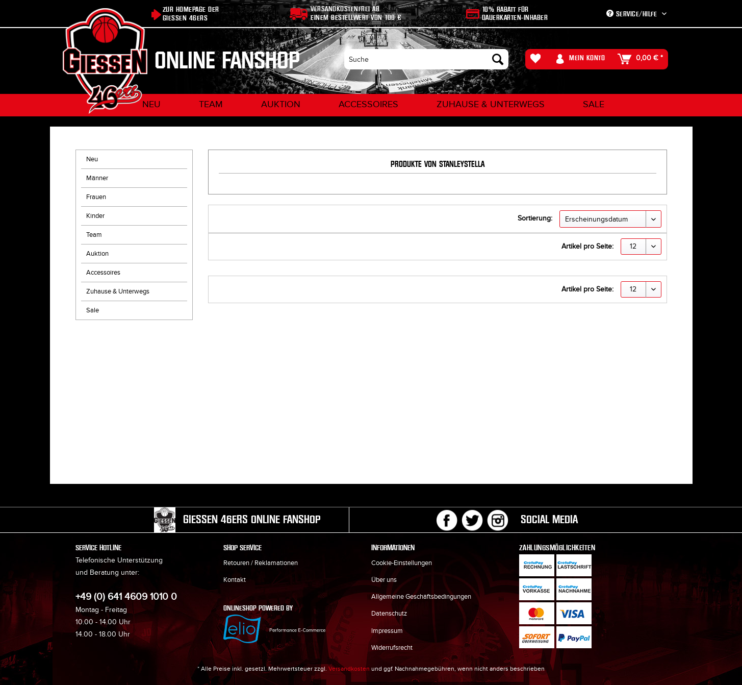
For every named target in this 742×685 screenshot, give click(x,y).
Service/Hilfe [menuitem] (632, 14)
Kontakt (234, 580)
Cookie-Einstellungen (401, 563)
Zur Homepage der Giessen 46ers (191, 13)
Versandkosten (349, 668)
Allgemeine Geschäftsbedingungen (421, 597)
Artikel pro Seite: (587, 246)
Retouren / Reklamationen (260, 563)
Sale (92, 310)
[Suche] (426, 59)
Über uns (384, 580)
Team (94, 235)
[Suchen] (497, 59)
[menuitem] (426, 59)
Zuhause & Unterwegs (117, 291)
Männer (97, 178)
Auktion (97, 254)
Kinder (95, 216)
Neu (92, 159)
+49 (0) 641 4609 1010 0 (126, 597)
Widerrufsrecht (392, 648)
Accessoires (103, 272)
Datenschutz (389, 613)
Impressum (387, 631)
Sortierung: (535, 218)
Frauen (96, 197)
